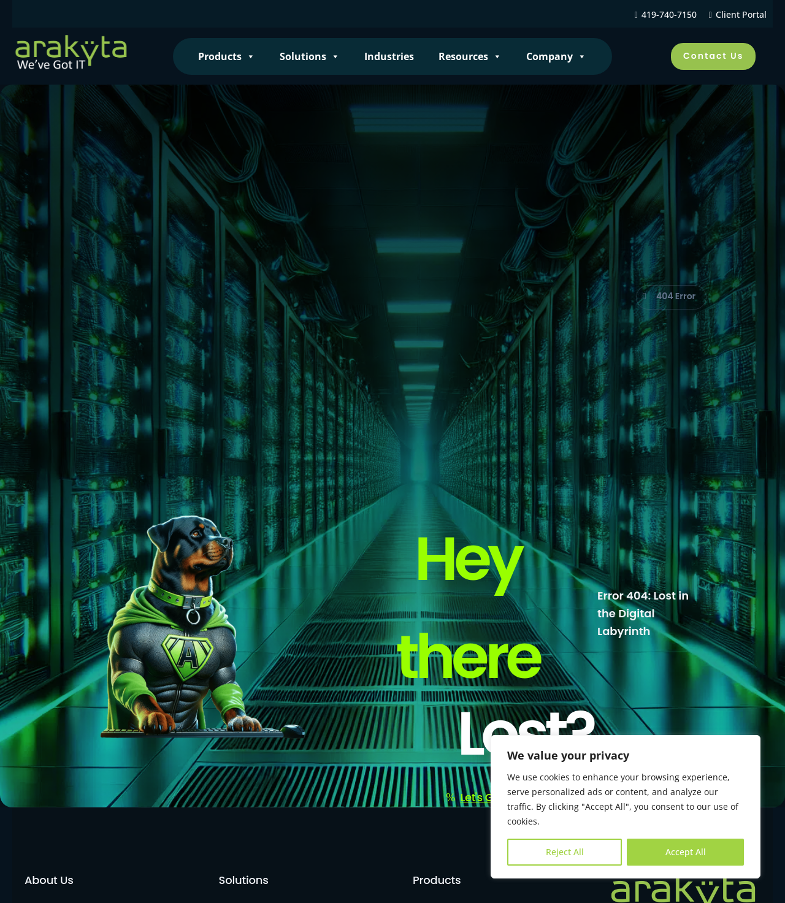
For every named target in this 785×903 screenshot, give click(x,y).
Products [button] (226, 56)
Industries (389, 56)
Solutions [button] (310, 56)
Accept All (685, 852)
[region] (625, 806)
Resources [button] (470, 56)
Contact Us (713, 56)
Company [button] (556, 56)
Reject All (565, 852)
